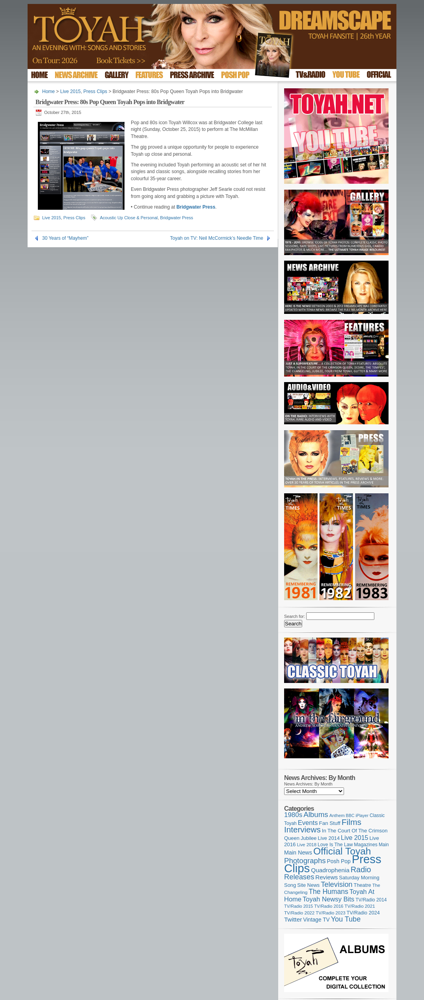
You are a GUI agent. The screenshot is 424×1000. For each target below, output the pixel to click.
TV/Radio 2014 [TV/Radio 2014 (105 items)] (371, 900)
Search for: (294, 616)
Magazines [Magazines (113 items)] (366, 844)
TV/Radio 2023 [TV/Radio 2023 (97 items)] (330, 912)
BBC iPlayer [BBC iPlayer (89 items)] (357, 815)
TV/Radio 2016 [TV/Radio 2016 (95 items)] (328, 906)
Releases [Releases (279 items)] (299, 877)
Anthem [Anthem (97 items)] (337, 815)
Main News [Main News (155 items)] (298, 852)
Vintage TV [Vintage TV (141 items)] (316, 920)
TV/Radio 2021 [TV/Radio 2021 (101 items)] (359, 906)
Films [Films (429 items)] (351, 821)
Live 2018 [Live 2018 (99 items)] (307, 844)
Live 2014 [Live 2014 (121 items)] (329, 838)
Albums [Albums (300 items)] (315, 814)
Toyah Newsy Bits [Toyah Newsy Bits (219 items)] (328, 899)
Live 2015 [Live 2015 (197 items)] (354, 837)
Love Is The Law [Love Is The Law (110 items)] (335, 844)
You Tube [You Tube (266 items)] (346, 919)
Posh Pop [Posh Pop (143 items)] (339, 861)
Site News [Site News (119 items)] (308, 885)
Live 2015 (70, 91)
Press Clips (95, 91)
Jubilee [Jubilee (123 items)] (309, 838)
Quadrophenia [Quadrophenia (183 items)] (330, 870)
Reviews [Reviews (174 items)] (326, 877)
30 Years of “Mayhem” (65, 238)
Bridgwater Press (176, 217)
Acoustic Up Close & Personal (129, 217)
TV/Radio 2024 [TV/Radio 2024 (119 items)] (362, 913)
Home (48, 91)
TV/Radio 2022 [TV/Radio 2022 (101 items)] (299, 912)
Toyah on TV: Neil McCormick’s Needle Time (216, 238)
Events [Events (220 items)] (308, 822)
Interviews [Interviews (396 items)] (302, 829)
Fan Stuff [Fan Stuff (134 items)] (329, 823)
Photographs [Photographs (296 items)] (305, 860)
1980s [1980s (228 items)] (293, 815)
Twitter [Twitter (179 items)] (293, 919)
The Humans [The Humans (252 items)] (328, 892)
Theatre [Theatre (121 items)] (362, 885)
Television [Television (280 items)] (336, 884)
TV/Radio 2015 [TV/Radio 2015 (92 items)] (298, 906)
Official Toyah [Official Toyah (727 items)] (342, 851)
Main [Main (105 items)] (384, 844)
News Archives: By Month (308, 784)
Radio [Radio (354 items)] (361, 869)
